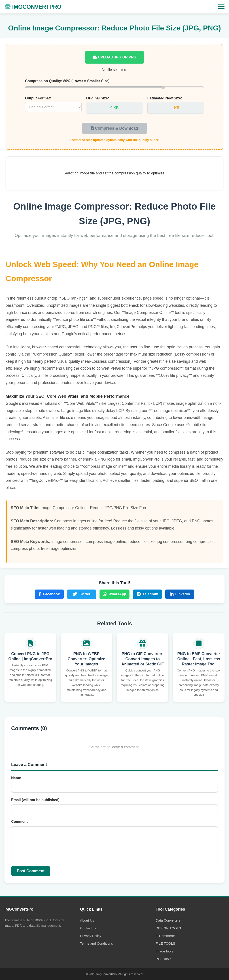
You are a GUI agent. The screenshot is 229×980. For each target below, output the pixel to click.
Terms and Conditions (96, 943)
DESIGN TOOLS (168, 928)
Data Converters (168, 920)
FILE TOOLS (165, 943)
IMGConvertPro (32, 7)
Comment (19, 821)
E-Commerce (166, 936)
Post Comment (31, 871)
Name (16, 778)
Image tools (164, 951)
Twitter (81, 594)
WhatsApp (114, 594)
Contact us (88, 928)
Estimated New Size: (164, 98)
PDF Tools (163, 959)
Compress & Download (114, 128)
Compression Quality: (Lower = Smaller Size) (67, 81)
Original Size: (97, 98)
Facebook (49, 594)
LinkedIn (180, 594)
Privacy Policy (90, 936)
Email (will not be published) (35, 800)
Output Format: (38, 98)
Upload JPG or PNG (114, 57)
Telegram (147, 594)
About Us (87, 920)
